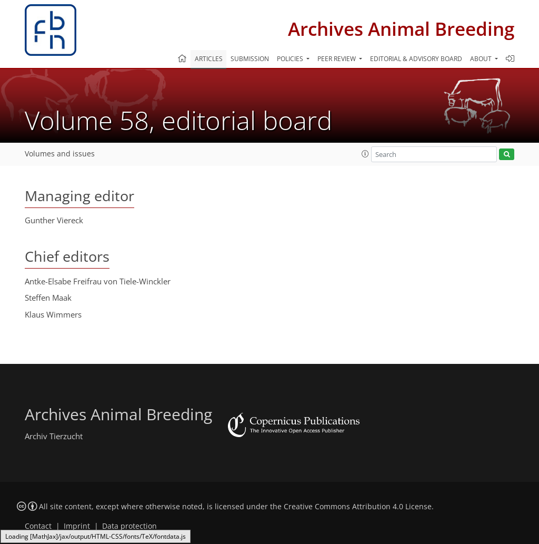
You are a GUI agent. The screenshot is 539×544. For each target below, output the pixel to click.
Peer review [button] (337, 58)
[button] (365, 154)
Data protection (129, 526)
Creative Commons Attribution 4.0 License (358, 506)
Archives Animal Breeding (401, 28)
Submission (250, 58)
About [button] (481, 58)
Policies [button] (291, 58)
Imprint (77, 526)
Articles (209, 58)
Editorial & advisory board (416, 58)
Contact (38, 526)
